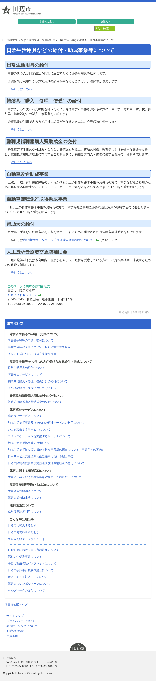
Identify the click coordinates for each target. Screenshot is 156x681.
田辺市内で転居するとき (23, 532)
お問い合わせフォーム (24, 295)
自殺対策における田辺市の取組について (33, 549)
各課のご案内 (47, 21)
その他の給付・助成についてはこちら (32, 388)
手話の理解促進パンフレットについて (32, 563)
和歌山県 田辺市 (21, 11)
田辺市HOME (10, 40)
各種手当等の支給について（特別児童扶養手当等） (40, 347)
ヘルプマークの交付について (26, 590)
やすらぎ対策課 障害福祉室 (38, 40)
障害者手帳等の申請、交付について (30, 340)
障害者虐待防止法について (25, 497)
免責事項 (12, 636)
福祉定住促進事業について (25, 556)
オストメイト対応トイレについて (29, 576)
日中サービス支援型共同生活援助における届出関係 (40, 456)
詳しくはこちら (21, 89)
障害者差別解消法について (25, 491)
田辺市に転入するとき (22, 525)
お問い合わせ (15, 630)
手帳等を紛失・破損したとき (26, 539)
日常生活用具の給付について (26, 367)
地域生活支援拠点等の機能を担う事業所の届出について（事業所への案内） (56, 449)
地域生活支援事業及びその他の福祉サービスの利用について (46, 422)
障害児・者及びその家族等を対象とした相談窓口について (45, 477)
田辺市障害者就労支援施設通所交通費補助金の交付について (46, 463)
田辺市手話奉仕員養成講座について (30, 570)
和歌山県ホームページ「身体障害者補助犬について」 (61, 240)
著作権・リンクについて (22, 626)
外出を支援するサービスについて (29, 429)
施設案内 (105, 21)
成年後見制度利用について (25, 511)
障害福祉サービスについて (25, 374)
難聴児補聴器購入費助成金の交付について (35, 401)
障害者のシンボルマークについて (29, 583)
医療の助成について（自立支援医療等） (33, 354)
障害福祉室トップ (16, 604)
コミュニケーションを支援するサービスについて (39, 436)
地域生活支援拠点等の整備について (30, 442)
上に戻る (78, 647)
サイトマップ (15, 615)
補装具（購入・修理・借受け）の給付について (38, 381)
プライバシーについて (20, 621)
